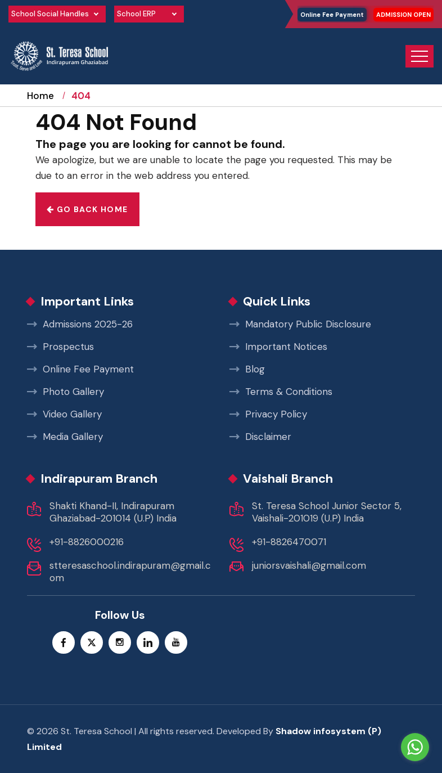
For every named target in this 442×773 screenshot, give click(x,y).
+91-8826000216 (86, 542)
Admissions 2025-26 (80, 324)
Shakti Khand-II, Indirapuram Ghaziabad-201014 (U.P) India (113, 512)
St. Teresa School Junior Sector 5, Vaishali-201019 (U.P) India (327, 512)
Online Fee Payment (332, 15)
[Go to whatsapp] (415, 747)
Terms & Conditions (280, 391)
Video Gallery (64, 414)
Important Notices (278, 346)
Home (40, 106)
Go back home (87, 209)
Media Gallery (65, 436)
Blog (247, 369)
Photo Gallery (65, 391)
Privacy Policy (268, 414)
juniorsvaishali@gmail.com (309, 565)
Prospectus (60, 346)
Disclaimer (260, 436)
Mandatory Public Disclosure (300, 324)
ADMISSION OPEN (403, 15)
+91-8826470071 (289, 542)
